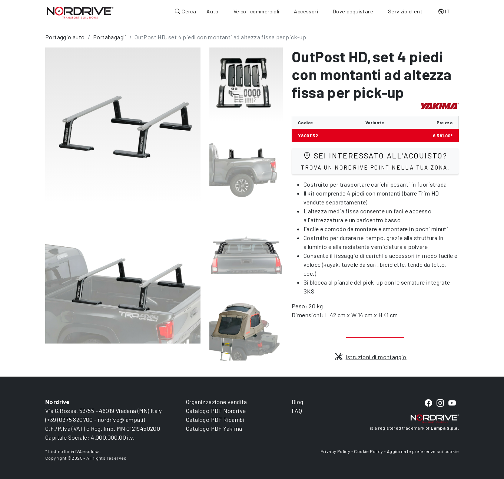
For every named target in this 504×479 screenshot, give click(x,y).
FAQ (297, 410)
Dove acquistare (353, 11)
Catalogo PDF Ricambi (215, 419)
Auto (212, 11)
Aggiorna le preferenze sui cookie (423, 451)
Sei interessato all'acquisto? (375, 161)
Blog (298, 401)
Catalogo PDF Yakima (214, 428)
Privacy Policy (336, 451)
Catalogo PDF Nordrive (216, 410)
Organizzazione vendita (216, 401)
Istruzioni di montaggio (371, 356)
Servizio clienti (406, 11)
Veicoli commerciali (256, 11)
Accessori (306, 11)
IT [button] (444, 11)
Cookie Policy (368, 451)
